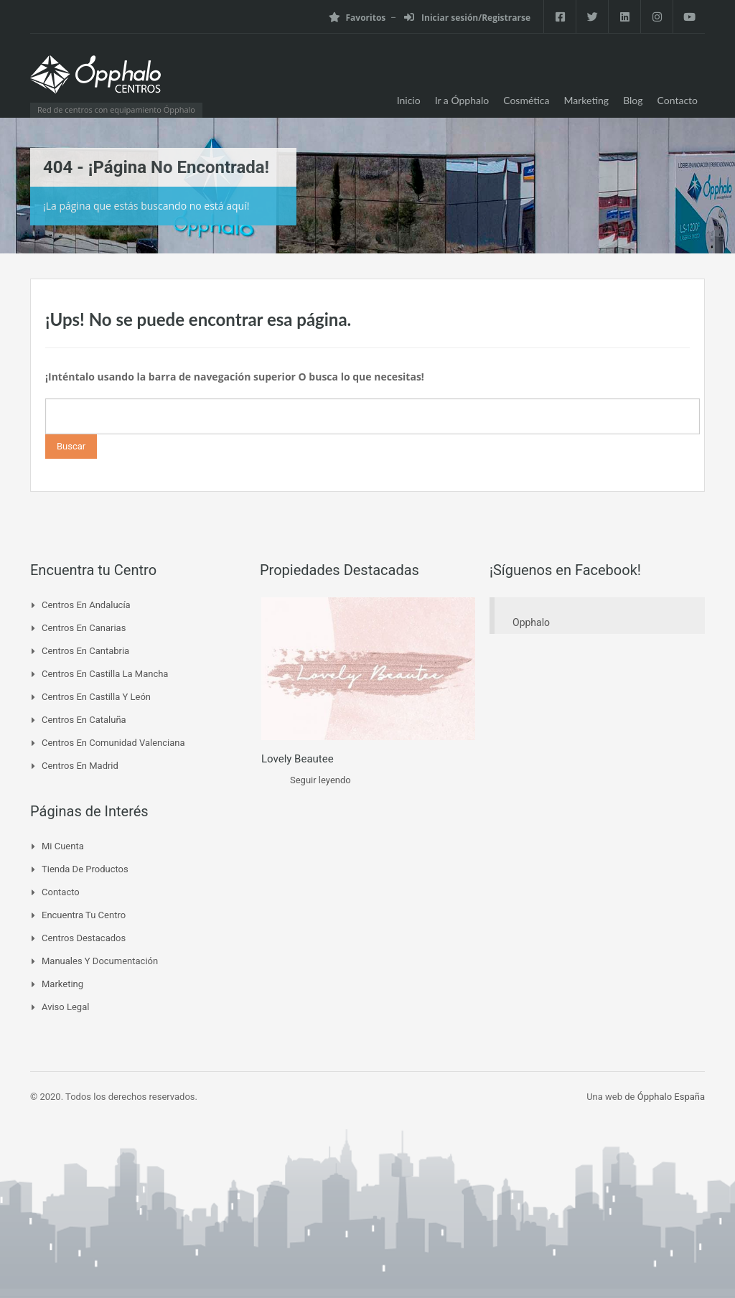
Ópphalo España (671, 1096)
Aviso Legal (65, 1006)
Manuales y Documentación (100, 961)
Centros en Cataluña (84, 719)
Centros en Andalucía (86, 604)
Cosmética (526, 100)
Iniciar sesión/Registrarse (467, 17)
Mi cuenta (63, 846)
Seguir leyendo (320, 780)
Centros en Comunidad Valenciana (113, 742)
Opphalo (531, 622)
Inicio (409, 100)
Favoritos (357, 17)
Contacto (677, 100)
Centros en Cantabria (85, 650)
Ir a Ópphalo (462, 100)
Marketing (586, 100)
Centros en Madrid (80, 765)
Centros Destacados (84, 938)
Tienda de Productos (85, 869)
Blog (632, 100)
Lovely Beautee (297, 758)
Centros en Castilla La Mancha (105, 673)
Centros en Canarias (84, 627)
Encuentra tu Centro (84, 915)
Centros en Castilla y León (96, 696)
